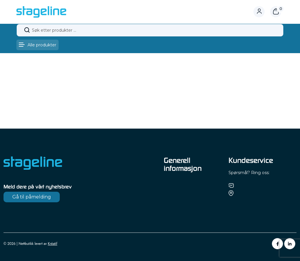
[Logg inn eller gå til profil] (261, 11)
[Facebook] (277, 243)
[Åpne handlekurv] (275, 11)
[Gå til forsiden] (41, 11)
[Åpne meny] (37, 45)
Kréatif (52, 243)
